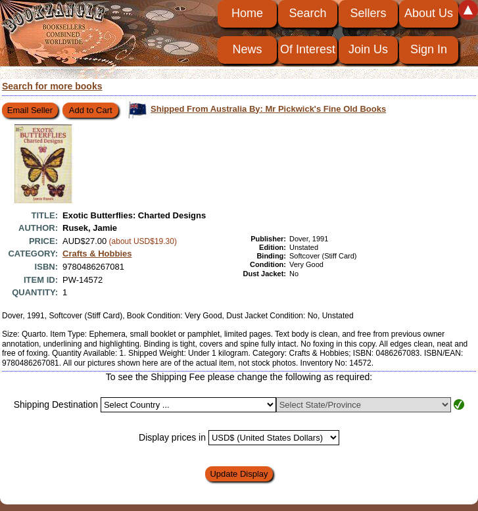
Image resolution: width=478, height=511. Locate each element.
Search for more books (52, 86)
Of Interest (307, 49)
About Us (428, 13)
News (247, 49)
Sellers (368, 13)
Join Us (368, 49)
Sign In (428, 49)
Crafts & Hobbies (96, 253)
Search (307, 13)
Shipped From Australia (268, 109)
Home (247, 13)
